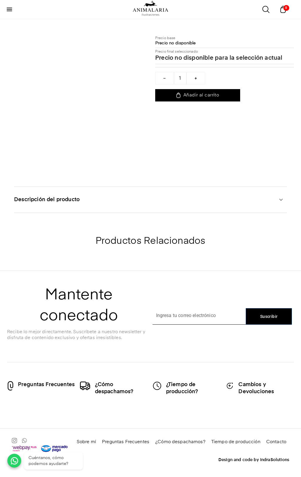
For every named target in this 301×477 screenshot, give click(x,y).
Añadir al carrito (197, 95)
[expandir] (281, 200)
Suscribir (269, 316)
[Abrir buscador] (265, 9)
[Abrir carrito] (284, 9)
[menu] (9, 9)
